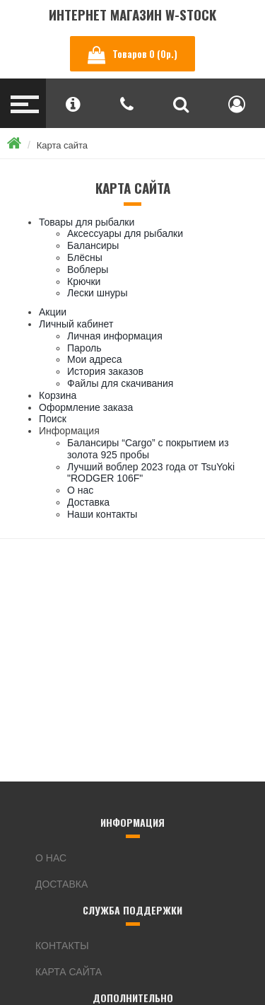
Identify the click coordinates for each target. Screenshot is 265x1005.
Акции (52, 312)
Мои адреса (94, 359)
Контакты (62, 945)
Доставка (88, 502)
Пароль (84, 348)
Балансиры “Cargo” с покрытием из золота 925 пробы (148, 448)
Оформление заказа (86, 407)
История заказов (105, 371)
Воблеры (87, 269)
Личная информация (115, 336)
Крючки (83, 281)
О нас (80, 490)
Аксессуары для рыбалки (125, 233)
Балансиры (93, 245)
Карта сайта (62, 145)
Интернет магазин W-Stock (132, 14)
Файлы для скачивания (120, 383)
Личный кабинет (76, 324)
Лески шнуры (97, 292)
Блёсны (84, 257)
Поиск (52, 418)
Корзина (57, 395)
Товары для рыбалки (86, 222)
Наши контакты (102, 514)
